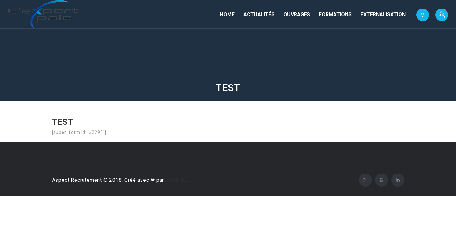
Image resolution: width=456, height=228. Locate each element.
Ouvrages (296, 14)
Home (227, 14)
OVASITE (177, 180)
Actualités (258, 14)
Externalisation (383, 14)
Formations (335, 14)
